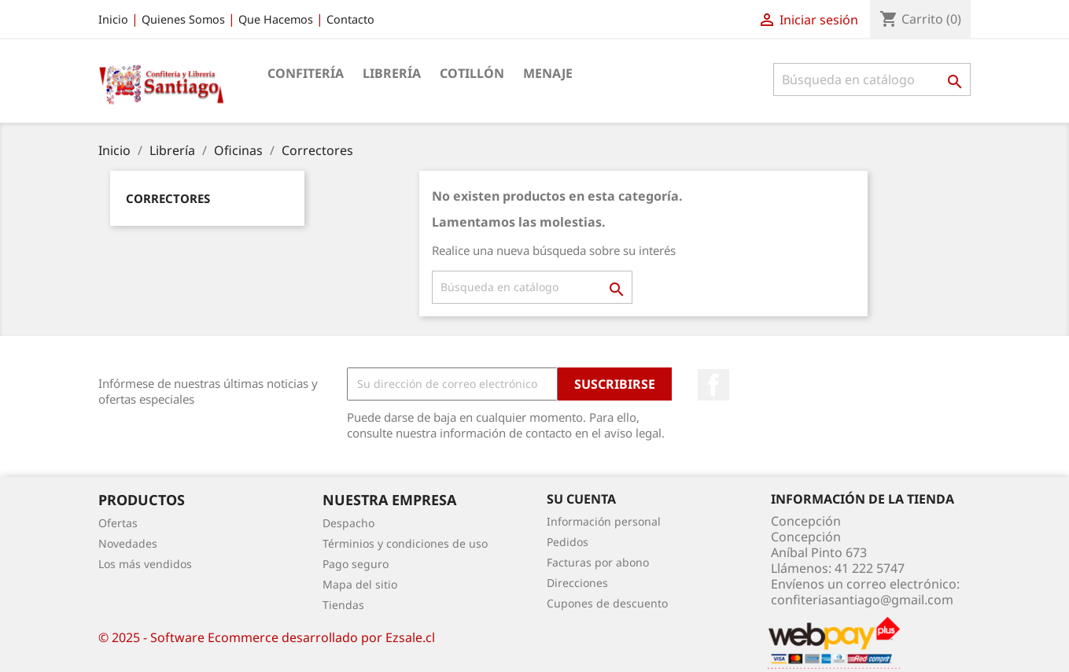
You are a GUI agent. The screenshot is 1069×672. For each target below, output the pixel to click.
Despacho (348, 522)
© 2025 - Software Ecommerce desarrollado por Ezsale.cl (266, 637)
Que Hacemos (275, 19)
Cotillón (472, 73)
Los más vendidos (145, 563)
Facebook (713, 385)
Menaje (548, 73)
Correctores (168, 198)
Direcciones (577, 582)
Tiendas (343, 604)
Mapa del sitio (360, 584)
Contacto (350, 19)
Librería (392, 73)
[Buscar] (872, 79)
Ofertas (118, 522)
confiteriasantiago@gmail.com (862, 599)
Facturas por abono (598, 562)
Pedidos (567, 541)
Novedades (127, 543)
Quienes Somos (183, 19)
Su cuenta (581, 499)
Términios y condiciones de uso (405, 543)
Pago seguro (356, 563)
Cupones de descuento (607, 603)
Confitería (305, 73)
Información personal (604, 521)
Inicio (113, 19)
